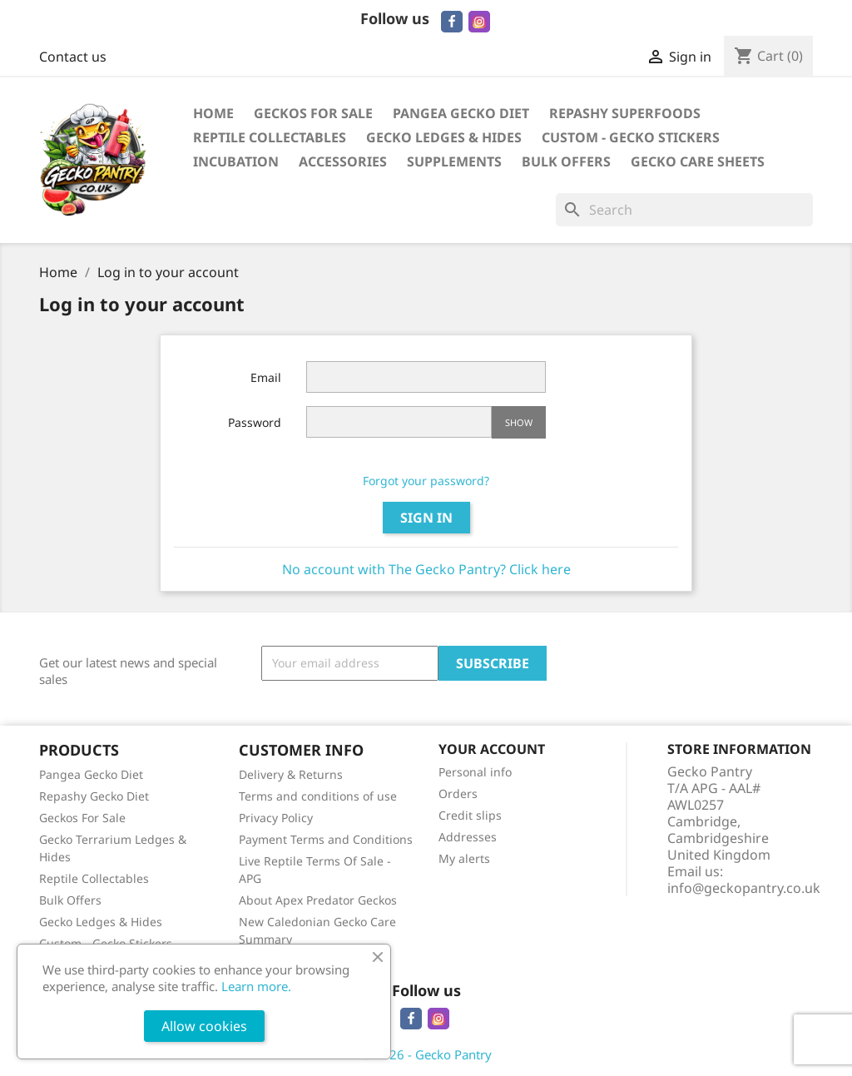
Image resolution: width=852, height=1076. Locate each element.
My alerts (464, 858)
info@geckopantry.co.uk (743, 888)
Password (254, 422)
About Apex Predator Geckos (318, 900)
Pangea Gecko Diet (461, 113)
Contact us (72, 56)
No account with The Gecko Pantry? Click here (426, 569)
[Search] (684, 209)
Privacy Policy (276, 818)
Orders (458, 793)
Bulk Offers (566, 161)
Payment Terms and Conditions (326, 839)
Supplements (454, 161)
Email (265, 377)
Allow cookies (204, 1026)
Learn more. (256, 986)
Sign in (426, 517)
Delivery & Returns (291, 774)
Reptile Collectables (269, 137)
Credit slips (470, 815)
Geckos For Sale (313, 113)
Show (518, 422)
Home (213, 113)
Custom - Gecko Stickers (631, 137)
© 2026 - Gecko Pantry (426, 1054)
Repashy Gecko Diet (94, 796)
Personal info (475, 772)
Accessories (343, 161)
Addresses (467, 837)
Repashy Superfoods (625, 113)
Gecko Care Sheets (698, 161)
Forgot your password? (426, 480)
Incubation (236, 161)
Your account (491, 749)
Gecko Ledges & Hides (444, 137)
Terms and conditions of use (318, 796)
